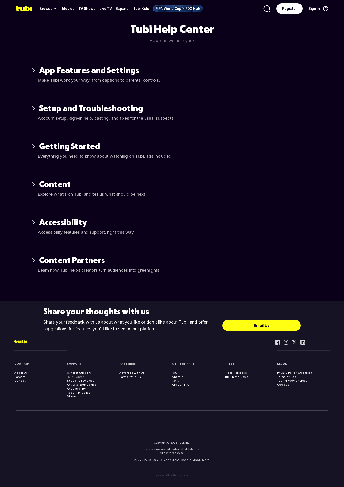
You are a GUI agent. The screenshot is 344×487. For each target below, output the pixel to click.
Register (289, 8)
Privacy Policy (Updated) (294, 372)
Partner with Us (130, 377)
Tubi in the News (236, 377)
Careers (20, 377)
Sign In (314, 8)
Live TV (105, 8)
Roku (175, 380)
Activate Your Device (82, 384)
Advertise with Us (132, 372)
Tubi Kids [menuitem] (141, 8)
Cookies (283, 384)
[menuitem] (49, 8)
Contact (20, 380)
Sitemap (73, 396)
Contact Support (79, 372)
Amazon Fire (181, 384)
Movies (68, 8)
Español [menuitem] (122, 8)
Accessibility (76, 388)
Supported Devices (81, 380)
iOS (174, 372)
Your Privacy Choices (292, 380)
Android (177, 377)
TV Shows (87, 8)
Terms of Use (286, 377)
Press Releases (236, 372)
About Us (21, 372)
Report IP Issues (79, 392)
